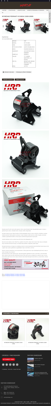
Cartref (4, 10)
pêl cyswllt (22, 403)
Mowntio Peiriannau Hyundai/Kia (35, 10)
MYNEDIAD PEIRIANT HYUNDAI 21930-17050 (37, 343)
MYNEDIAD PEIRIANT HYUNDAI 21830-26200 (15, 274)
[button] (47, 26)
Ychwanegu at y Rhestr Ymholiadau (23, 72)
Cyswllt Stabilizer (28, 403)
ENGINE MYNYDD (15, 403)
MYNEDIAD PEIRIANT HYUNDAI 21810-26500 (15, 275)
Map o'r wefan (26, 401)
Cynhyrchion (11, 10)
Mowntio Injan (21, 10)
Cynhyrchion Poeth (19, 401)
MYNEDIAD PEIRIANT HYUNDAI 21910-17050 (13, 343)
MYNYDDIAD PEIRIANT (6, 403)
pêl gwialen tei (47, 403)
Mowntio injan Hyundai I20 (37, 403)
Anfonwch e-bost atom (9, 72)
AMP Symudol (33, 401)
